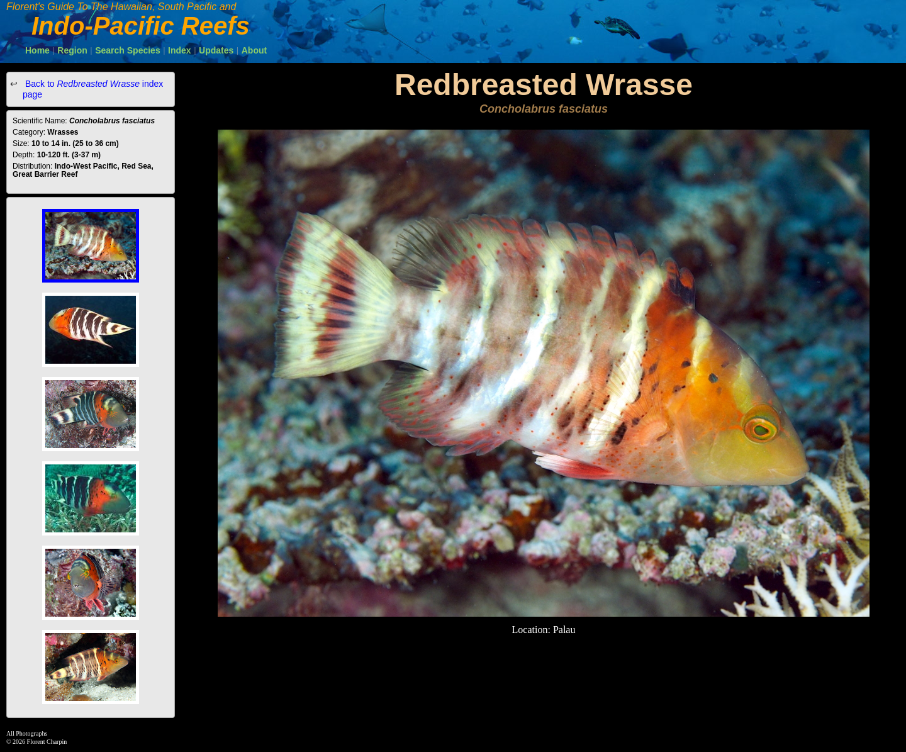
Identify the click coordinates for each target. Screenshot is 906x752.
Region (72, 50)
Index (179, 50)
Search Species (127, 50)
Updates (216, 50)
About (254, 50)
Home (37, 50)
